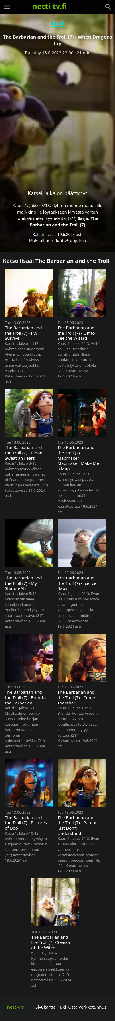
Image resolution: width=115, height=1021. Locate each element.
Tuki (62, 1007)
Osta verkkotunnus (87, 1007)
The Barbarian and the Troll (72, 261)
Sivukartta (45, 1007)
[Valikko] (7, 7)
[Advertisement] (57, 118)
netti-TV (15, 1007)
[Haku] (108, 7)
